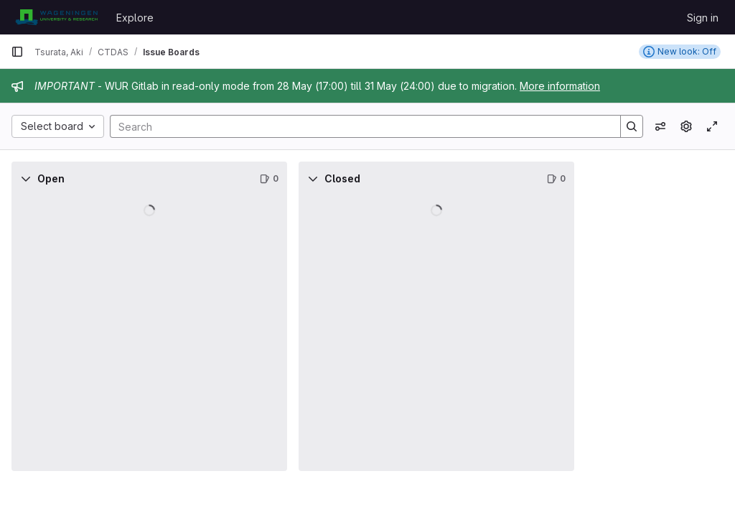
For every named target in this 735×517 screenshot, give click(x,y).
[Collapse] (25, 178)
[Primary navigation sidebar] (17, 51)
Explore (135, 17)
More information (560, 86)
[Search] (358, 126)
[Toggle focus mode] (712, 126)
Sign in (702, 17)
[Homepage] (56, 17)
